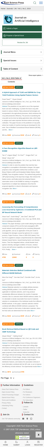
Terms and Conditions (9, 400)
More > (11, 130)
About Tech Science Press (10, 389)
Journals (10, 9)
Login (27, 443)
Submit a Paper (10, 28)
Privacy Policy (6, 403)
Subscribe (26, 412)
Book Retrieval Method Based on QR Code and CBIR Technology (20, 330)
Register (38, 443)
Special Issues (9, 61)
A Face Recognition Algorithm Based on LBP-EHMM (20, 149)
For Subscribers (28, 400)
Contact (4, 408)
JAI (15, 9)
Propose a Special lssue (13, 35)
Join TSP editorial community (11, 419)
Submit (16, 443)
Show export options (36, 75)
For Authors (26, 395)
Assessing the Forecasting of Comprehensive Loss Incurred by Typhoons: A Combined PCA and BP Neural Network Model (21, 209)
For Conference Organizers (31, 397)
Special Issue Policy (8, 397)
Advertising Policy (7, 405)
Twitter (25, 409)
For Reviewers (27, 392)
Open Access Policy (8, 392)
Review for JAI (22, 42)
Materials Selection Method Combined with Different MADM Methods (19, 271)
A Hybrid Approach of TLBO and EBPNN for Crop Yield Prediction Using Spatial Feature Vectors (21, 93)
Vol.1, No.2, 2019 (24, 9)
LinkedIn (25, 407)
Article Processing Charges (10, 395)
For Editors (26, 389)
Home (3, 9)
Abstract (4, 106)
